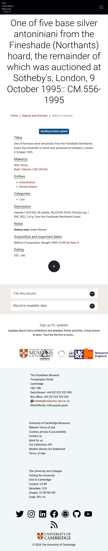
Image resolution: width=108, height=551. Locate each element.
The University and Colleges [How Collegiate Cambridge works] (45, 471)
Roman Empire (28, 186)
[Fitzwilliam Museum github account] (77, 513)
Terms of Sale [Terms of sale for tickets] (37, 453)
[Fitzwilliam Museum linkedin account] (54, 513)
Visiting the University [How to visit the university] (42, 475)
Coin (22, 199)
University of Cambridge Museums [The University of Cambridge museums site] (49, 423)
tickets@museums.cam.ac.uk (52, 401)
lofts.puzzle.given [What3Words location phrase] (57, 405)
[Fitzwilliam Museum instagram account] (31, 513)
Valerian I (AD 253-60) (34, 169)
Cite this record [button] (24, 293)
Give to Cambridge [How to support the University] (40, 479)
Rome (24, 165)
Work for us (36, 440)
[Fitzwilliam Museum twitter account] (20, 513)
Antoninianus (27, 182)
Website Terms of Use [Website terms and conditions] (42, 427)
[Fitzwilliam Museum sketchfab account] (65, 513)
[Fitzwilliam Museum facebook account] (43, 513)
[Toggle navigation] (101, 7)
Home (14, 115)
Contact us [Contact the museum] (35, 436)
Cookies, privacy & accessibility (47, 431)
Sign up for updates (54, 325)
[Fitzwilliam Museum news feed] (54, 524)
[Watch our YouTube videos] (88, 513)
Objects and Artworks (35, 115)
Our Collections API (40, 444)
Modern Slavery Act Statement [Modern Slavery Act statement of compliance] (47, 449)
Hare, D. (74, 242)
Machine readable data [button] (30, 306)
